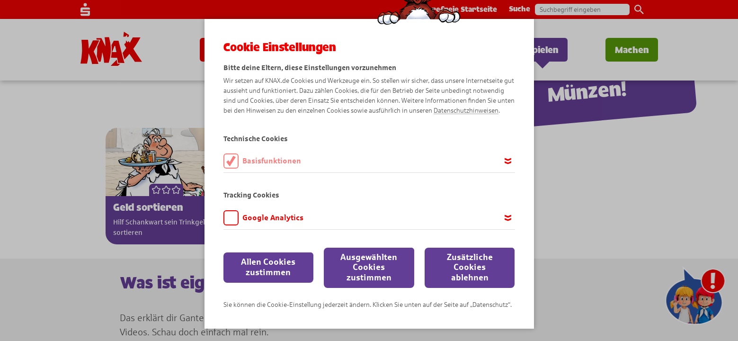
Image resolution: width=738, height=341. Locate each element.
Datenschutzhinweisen (466, 110)
